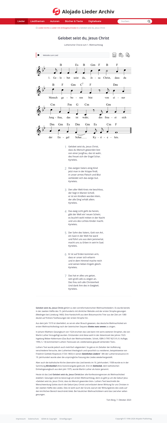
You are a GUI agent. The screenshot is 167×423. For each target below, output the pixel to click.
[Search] (134, 21)
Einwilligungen (65, 418)
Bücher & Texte (74, 21)
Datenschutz (33, 418)
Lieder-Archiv (44, 28)
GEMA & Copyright (49, 418)
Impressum (21, 418)
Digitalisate (94, 21)
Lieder (21, 21)
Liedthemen (37, 21)
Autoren (54, 21)
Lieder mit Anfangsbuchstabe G (64, 28)
